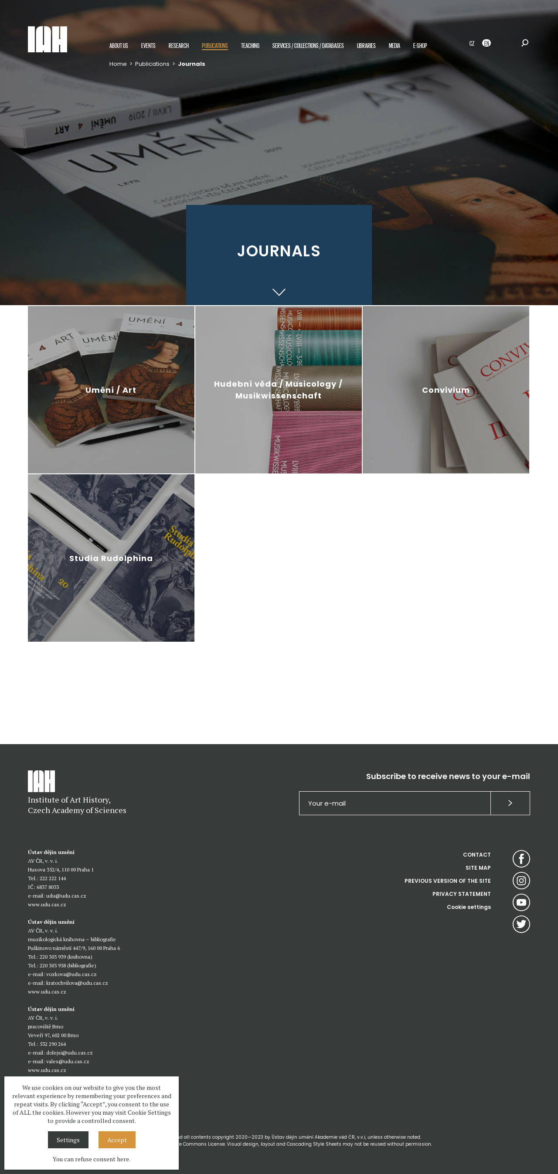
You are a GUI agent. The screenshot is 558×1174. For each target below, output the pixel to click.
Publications (215, 45)
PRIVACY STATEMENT (461, 894)
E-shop (420, 45)
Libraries (366, 45)
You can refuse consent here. (91, 1159)
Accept (117, 1140)
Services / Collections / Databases (308, 45)
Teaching (250, 45)
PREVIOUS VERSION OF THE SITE (448, 881)
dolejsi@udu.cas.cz (69, 1052)
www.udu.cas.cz (47, 904)
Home (118, 64)
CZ (472, 43)
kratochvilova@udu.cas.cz (77, 983)
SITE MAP (478, 867)
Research (179, 45)
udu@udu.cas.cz (66, 895)
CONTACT (477, 854)
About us (118, 45)
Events (148, 45)
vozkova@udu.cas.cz (71, 974)
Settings (68, 1140)
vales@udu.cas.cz (67, 1061)
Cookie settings (469, 907)
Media (394, 45)
